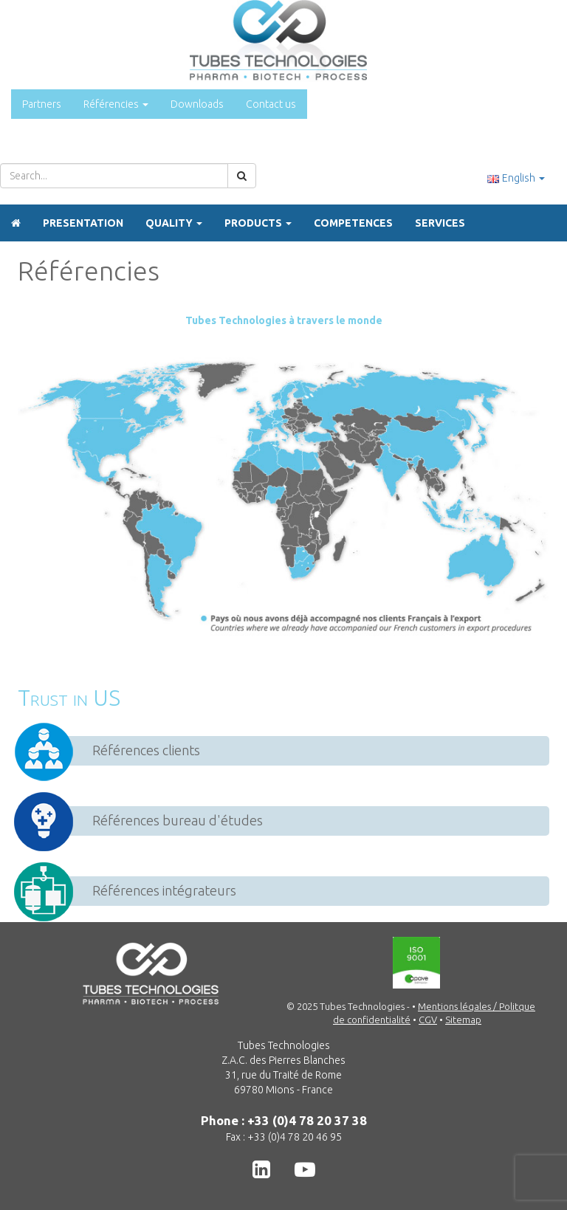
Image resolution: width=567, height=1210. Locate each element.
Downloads (197, 104)
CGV (428, 1019)
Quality (173, 223)
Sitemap (463, 1019)
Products (258, 223)
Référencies (115, 104)
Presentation (83, 223)
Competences (353, 223)
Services (440, 223)
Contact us (271, 104)
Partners (41, 104)
